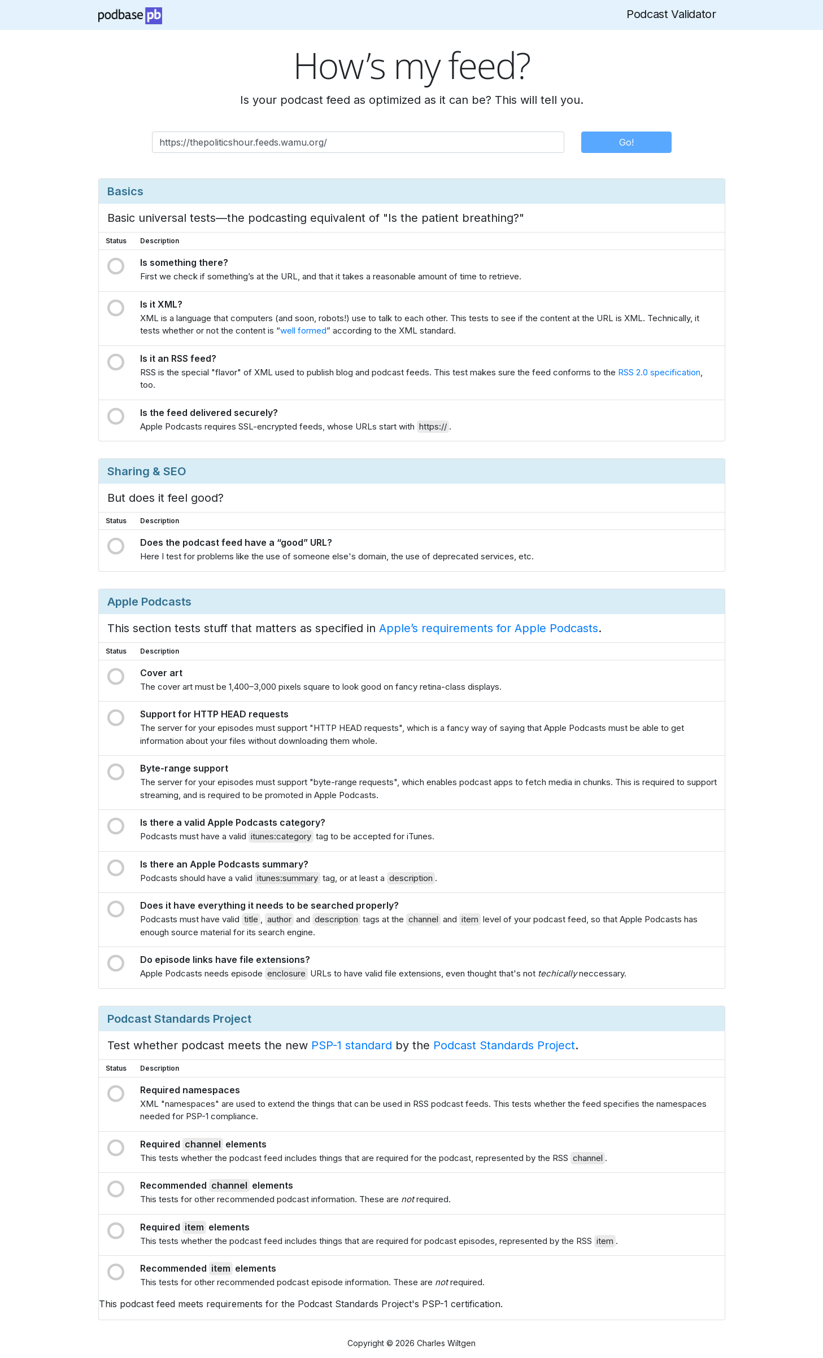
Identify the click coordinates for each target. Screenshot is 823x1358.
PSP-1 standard (351, 1045)
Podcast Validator (671, 14)
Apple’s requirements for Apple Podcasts (488, 628)
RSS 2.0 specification (659, 372)
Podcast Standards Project (504, 1045)
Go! (626, 142)
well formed (303, 330)
